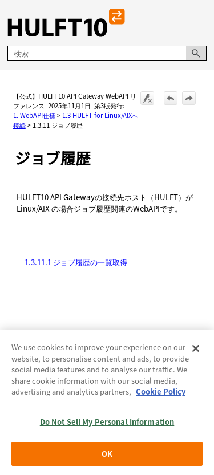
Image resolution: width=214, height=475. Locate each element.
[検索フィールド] (106, 53)
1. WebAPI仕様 (34, 115)
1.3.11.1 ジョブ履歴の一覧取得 (76, 262)
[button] (196, 53)
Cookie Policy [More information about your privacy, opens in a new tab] (160, 393)
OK (107, 455)
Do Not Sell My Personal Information (107, 422)
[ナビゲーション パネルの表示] (200, 22)
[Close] (195, 349)
